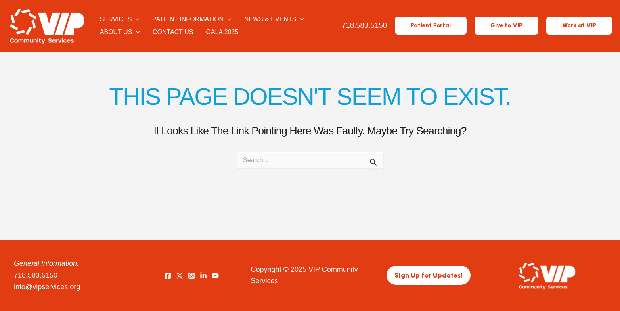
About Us (120, 32)
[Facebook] (167, 275)
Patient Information (192, 19)
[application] (136, 19)
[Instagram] (191, 275)
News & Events (274, 19)
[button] (431, 26)
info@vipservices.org (47, 287)
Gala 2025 (222, 32)
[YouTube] (215, 275)
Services (120, 19)
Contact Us (173, 32)
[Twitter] (179, 275)
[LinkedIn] (203, 275)
